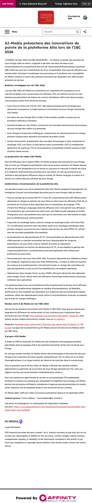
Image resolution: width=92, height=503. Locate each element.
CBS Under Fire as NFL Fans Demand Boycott (25, 3)
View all (86, 4)
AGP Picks (7, 4)
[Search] (58, 31)
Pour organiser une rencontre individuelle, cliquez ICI (54, 316)
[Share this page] (84, 31)
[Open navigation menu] (11, 31)
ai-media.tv (59, 319)
